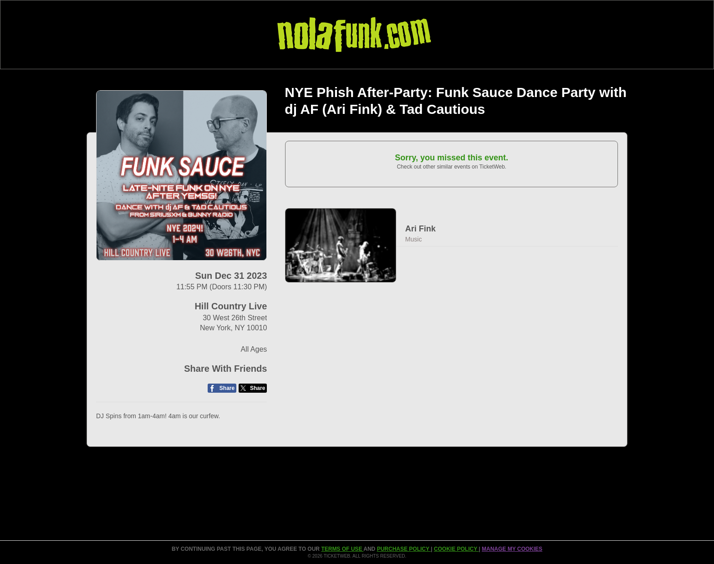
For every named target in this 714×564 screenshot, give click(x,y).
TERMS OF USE (342, 549)
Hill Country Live (230, 306)
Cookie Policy (456, 549)
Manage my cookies (512, 549)
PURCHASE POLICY (404, 549)
